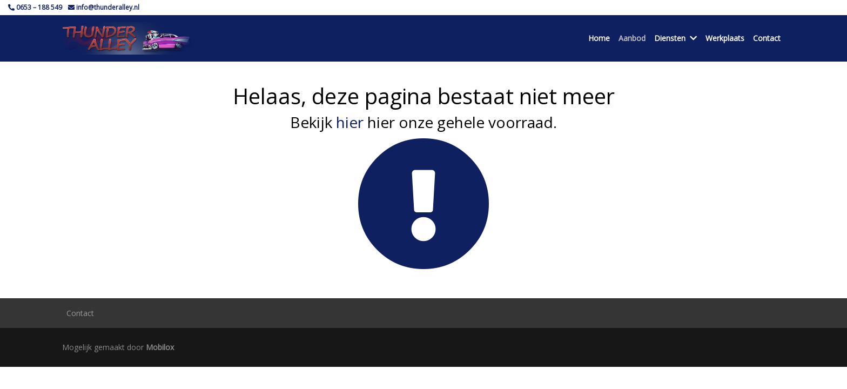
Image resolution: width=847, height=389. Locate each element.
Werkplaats (724, 38)
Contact (767, 38)
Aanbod (632, 38)
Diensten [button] (675, 38)
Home (599, 38)
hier (350, 122)
